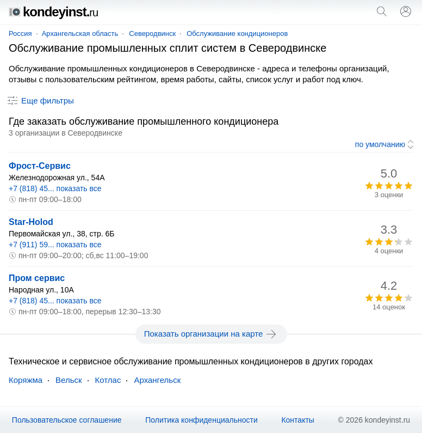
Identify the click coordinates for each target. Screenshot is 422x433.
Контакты (297, 420)
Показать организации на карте (211, 333)
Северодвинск (152, 33)
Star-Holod (31, 222)
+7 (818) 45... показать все (55, 188)
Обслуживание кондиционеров (237, 33)
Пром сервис (37, 278)
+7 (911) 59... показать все (55, 244)
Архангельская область (80, 33)
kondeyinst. (53, 11)
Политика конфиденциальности (201, 420)
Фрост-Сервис (40, 165)
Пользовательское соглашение (67, 420)
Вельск (68, 380)
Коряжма (25, 380)
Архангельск (157, 380)
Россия (20, 33)
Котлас (108, 380)
